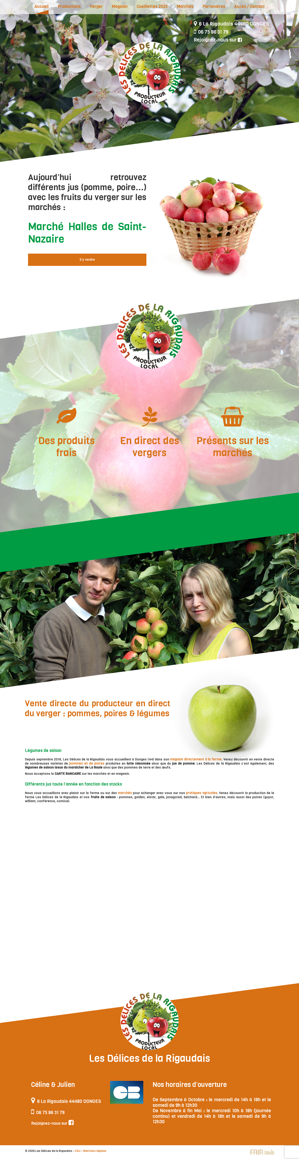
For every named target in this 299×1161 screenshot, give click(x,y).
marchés (125, 793)
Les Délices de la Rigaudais (149, 73)
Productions (69, 6)
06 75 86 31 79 (212, 32)
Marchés (185, 6)
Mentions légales (95, 1155)
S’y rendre (87, 260)
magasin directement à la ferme (192, 759)
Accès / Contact (249, 6)
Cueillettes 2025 (152, 6)
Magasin (119, 6)
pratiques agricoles (202, 793)
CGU (78, 1155)
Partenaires (213, 6)
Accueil (41, 6)
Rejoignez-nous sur (218, 40)
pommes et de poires (79, 763)
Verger (96, 6)
